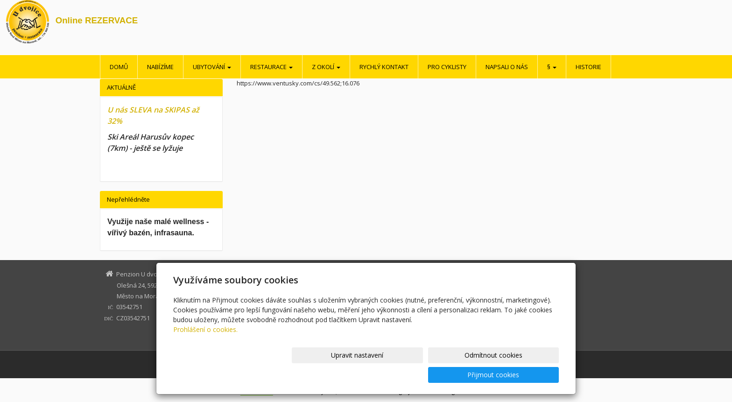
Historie (588, 67)
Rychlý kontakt (383, 67)
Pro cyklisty (447, 67)
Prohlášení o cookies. (205, 349)
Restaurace (271, 67)
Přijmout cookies (523, 374)
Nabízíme (160, 67)
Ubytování (212, 67)
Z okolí (326, 67)
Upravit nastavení (370, 374)
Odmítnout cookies (447, 374)
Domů (119, 67)
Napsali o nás (507, 67)
